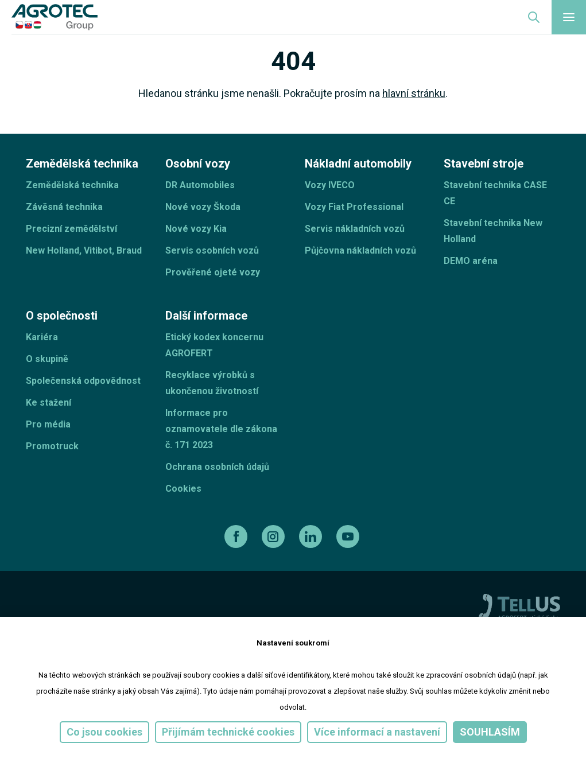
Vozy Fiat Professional (354, 206)
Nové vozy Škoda (202, 206)
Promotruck (52, 446)
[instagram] (275, 536)
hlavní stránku (413, 93)
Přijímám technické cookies (228, 732)
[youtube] (349, 536)
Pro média (48, 424)
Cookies (183, 488)
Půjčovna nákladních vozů (360, 250)
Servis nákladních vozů (355, 228)
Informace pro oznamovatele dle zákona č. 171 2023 (221, 428)
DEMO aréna (471, 260)
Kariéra (42, 337)
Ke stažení (48, 402)
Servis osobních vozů (212, 250)
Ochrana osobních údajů (217, 466)
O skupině (47, 358)
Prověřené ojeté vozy (212, 272)
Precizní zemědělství (71, 228)
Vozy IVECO (330, 185)
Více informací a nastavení (377, 732)
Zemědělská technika (72, 185)
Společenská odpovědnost (83, 380)
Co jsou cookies (104, 732)
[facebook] (237, 536)
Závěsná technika (64, 206)
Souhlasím (490, 732)
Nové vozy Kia (196, 228)
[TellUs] (519, 606)
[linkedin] (312, 536)
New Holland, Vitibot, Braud (84, 250)
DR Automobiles (200, 185)
